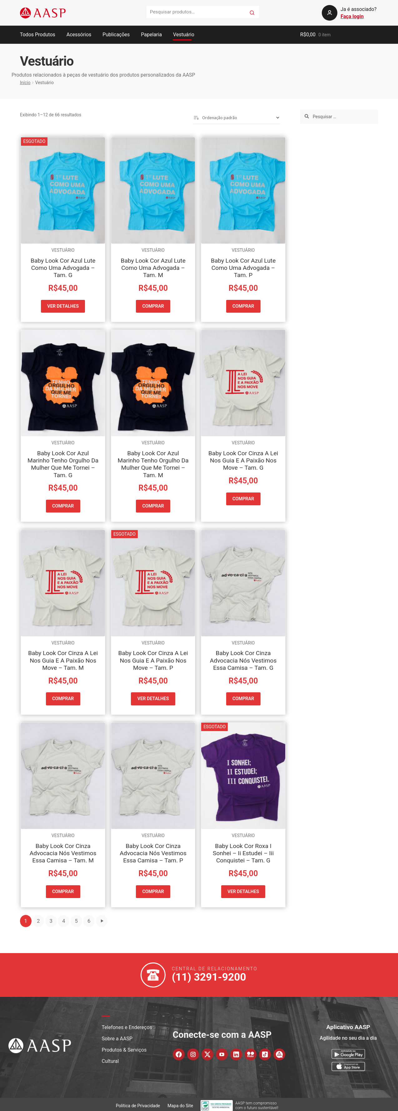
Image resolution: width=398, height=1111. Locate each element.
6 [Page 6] (88, 918)
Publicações (116, 35)
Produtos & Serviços (124, 1047)
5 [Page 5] (76, 918)
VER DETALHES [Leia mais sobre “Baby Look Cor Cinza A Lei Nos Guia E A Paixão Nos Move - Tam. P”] (153, 697)
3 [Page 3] (50, 918)
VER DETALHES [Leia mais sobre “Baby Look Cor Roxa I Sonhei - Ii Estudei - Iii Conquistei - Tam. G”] (243, 889)
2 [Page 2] (38, 918)
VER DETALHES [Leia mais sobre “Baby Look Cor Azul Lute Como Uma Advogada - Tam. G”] (63, 305)
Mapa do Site (180, 1102)
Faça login (352, 16)
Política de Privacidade (138, 1102)
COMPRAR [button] (153, 305)
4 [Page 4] (63, 918)
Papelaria (151, 35)
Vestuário (183, 35)
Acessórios (79, 35)
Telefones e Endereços (127, 1025)
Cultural (110, 1058)
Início (25, 82)
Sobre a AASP (117, 1036)
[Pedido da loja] (236, 117)
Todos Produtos (37, 35)
